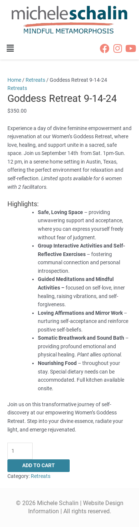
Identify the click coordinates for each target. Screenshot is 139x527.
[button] (14, 48)
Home (14, 80)
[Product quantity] (20, 451)
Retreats (35, 80)
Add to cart (38, 465)
